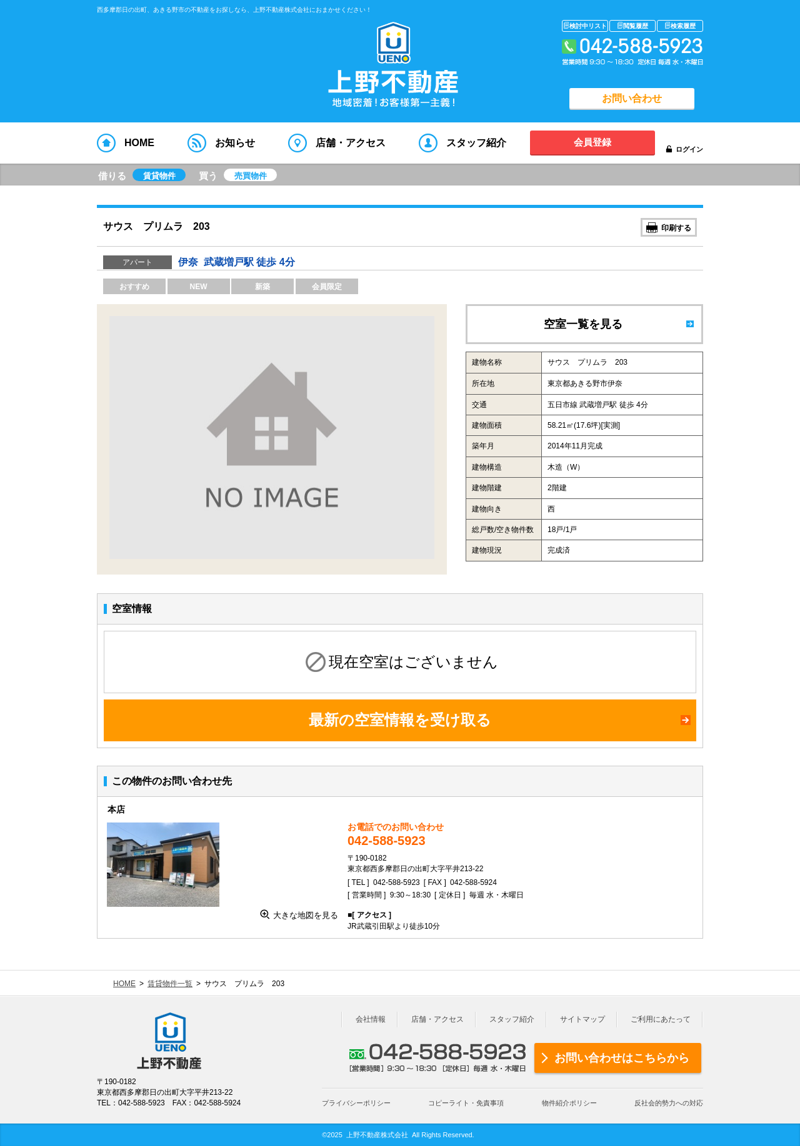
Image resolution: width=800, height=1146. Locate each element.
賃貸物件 (159, 175)
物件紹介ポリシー (569, 1103)
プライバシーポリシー (356, 1103)
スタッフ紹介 (511, 1019)
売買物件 (250, 175)
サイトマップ (582, 1019)
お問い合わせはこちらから (621, 1058)
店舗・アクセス (437, 1019)
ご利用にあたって (661, 1019)
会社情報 (371, 1019)
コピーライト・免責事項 (466, 1103)
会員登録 (592, 142)
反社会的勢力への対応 (668, 1103)
